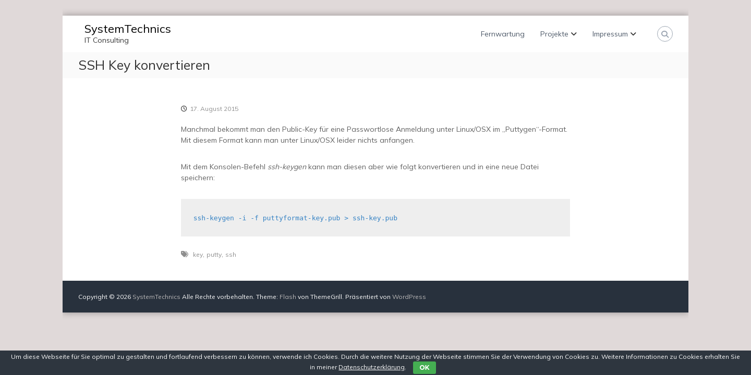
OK (424, 367)
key (198, 254)
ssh (230, 254)
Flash (288, 297)
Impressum (610, 34)
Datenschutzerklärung (371, 367)
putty (214, 254)
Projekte (554, 34)
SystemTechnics (127, 28)
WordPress (409, 297)
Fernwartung (503, 34)
